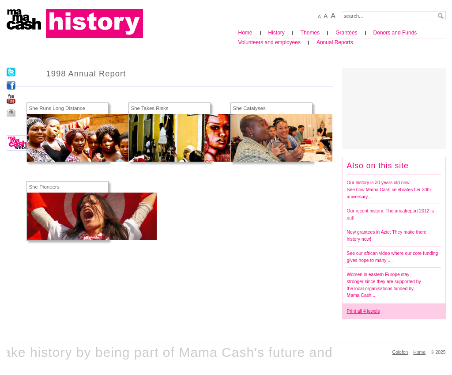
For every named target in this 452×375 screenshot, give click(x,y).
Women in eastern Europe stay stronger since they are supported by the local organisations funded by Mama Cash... (384, 285)
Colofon (400, 352)
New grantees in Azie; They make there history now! (387, 236)
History (276, 33)
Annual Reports (334, 42)
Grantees (346, 33)
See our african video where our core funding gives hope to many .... (392, 257)
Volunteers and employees (269, 42)
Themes (310, 33)
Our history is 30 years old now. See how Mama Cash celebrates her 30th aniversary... (389, 189)
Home (245, 33)
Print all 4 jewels (363, 311)
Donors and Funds (395, 33)
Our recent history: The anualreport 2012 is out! (390, 214)
